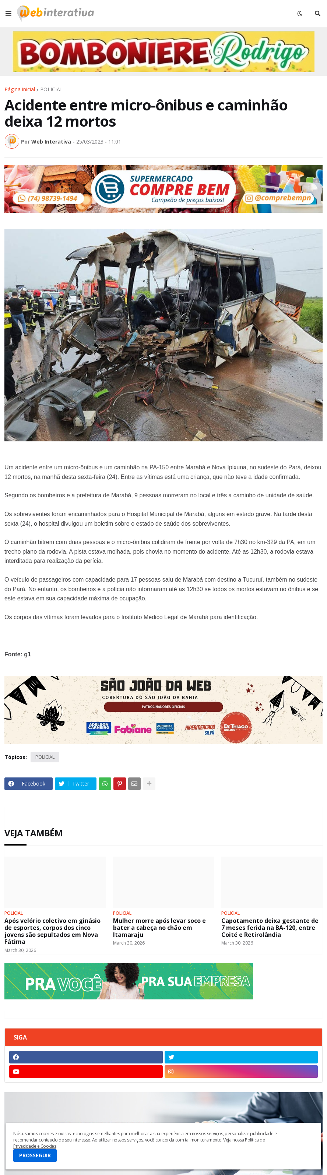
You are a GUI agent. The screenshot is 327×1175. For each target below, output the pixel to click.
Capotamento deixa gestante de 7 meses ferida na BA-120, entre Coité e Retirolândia (270, 928)
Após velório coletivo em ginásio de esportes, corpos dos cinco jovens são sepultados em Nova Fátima (52, 931)
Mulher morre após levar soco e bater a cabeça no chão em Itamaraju (159, 928)
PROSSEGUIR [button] (35, 1155)
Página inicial (19, 89)
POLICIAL (51, 89)
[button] (8, 13)
